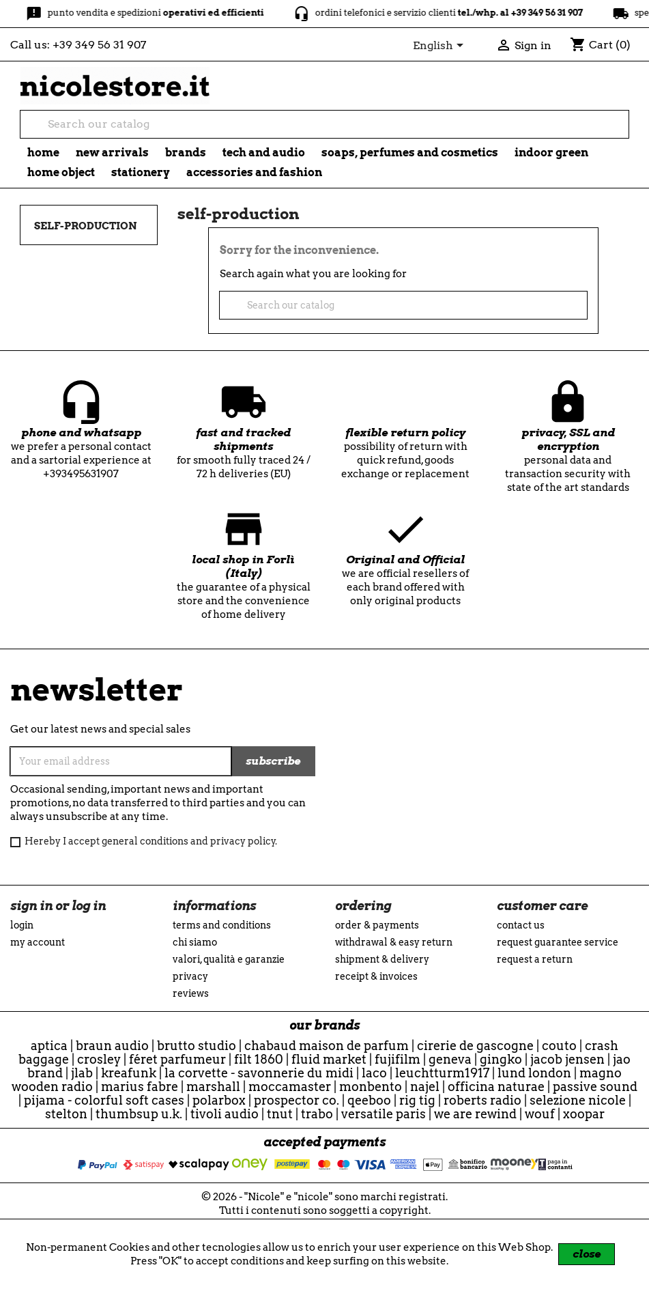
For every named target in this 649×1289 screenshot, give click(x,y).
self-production (85, 226)
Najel (424, 1086)
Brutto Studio (196, 1045)
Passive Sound (595, 1086)
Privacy (190, 976)
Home (43, 152)
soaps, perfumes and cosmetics (409, 152)
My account (37, 942)
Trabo (317, 1114)
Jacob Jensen (567, 1059)
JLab (82, 1073)
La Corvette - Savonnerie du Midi (259, 1073)
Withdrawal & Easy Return (393, 942)
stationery (140, 172)
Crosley (99, 1059)
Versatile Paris (383, 1114)
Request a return (535, 959)
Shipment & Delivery (382, 959)
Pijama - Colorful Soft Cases (104, 1100)
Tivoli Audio (224, 1114)
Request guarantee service (557, 942)
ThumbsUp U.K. (139, 1114)
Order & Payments (377, 925)
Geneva (450, 1059)
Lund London (534, 1073)
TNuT (280, 1114)
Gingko (501, 1059)
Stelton (66, 1114)
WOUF (540, 1114)
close (587, 1253)
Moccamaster (289, 1086)
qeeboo (369, 1100)
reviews (191, 993)
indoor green (551, 152)
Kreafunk (128, 1073)
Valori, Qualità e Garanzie (229, 959)
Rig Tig (417, 1100)
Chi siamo (195, 942)
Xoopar (584, 1114)
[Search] (324, 124)
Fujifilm (397, 1059)
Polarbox (219, 1100)
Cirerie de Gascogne (475, 1045)
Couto (559, 1045)
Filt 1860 (258, 1059)
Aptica (49, 1045)
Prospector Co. (296, 1100)
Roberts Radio (482, 1100)
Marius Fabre (139, 1086)
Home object (61, 172)
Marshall (213, 1086)
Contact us (521, 925)
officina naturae (496, 1086)
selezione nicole (578, 1100)
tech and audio (263, 152)
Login (21, 925)
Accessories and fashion (254, 172)
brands (185, 152)
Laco (374, 1073)
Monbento (370, 1086)
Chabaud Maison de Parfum (326, 1045)
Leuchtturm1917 (442, 1073)
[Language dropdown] (440, 46)
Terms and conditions (222, 925)
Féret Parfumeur (177, 1059)
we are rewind (475, 1114)
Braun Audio (112, 1045)
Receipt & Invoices (376, 976)
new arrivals (112, 152)
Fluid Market (328, 1059)
